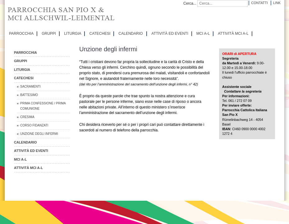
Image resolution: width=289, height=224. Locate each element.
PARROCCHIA (21, 33)
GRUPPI (49, 33)
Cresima (27, 117)
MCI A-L (203, 33)
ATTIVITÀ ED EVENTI (169, 33)
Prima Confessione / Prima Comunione (43, 106)
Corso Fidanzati (34, 125)
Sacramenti (30, 86)
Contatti (259, 3)
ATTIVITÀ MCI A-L (233, 33)
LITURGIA (72, 33)
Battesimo (29, 95)
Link (277, 3)
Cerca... (189, 3)
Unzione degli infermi (39, 133)
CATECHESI (99, 33)
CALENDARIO (130, 33)
